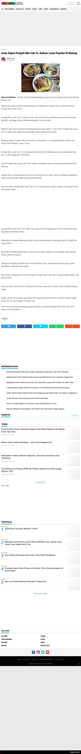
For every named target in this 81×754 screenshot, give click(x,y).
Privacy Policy (59, 659)
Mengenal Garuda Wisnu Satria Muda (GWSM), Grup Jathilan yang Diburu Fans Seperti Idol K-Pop (33, 543)
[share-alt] (8, 326)
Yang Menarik (9, 9)
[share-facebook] (24, 326)
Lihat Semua (40, 482)
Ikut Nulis (26, 659)
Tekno (46, 9)
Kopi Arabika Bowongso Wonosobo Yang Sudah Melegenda (30, 555)
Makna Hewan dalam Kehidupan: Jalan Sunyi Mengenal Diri (26, 442)
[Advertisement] (40, 29)
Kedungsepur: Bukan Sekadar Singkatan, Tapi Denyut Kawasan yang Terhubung (30, 456)
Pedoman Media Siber (46, 659)
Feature (28, 9)
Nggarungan (54, 9)
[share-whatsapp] (56, 326)
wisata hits (20, 9)
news (43, 642)
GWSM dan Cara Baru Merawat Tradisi (21, 529)
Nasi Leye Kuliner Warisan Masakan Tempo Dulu (25, 581)
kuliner (5, 49)
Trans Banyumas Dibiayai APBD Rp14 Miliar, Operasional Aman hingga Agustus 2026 (31, 470)
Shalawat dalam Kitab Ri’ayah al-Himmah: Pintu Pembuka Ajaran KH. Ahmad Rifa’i (34, 569)
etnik (40, 9)
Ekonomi (63, 9)
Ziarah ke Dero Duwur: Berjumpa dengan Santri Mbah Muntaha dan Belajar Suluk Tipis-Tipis (33, 430)
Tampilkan (75, 415)
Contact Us (34, 659)
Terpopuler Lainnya (41, 593)
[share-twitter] (40, 326)
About (19, 659)
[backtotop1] (79, 664)
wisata (34, 9)
